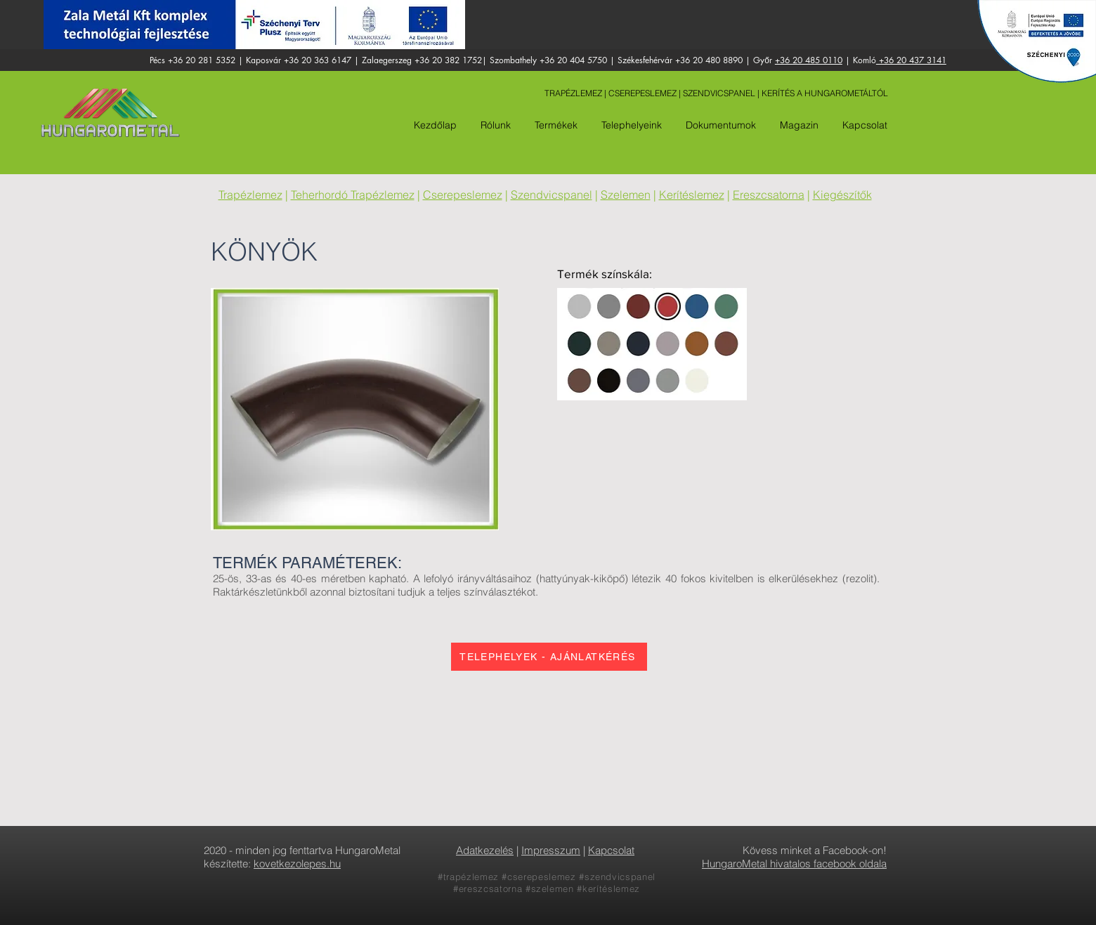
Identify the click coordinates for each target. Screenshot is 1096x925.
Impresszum (550, 850)
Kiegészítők (842, 195)
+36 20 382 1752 (448, 60)
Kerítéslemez (691, 195)
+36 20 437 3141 (911, 60)
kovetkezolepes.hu (297, 863)
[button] (630, 125)
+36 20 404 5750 (573, 60)
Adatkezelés (485, 850)
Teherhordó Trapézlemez (353, 195)
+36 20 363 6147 (317, 60)
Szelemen (626, 195)
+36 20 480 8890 (709, 60)
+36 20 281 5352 (201, 60)
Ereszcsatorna (768, 195)
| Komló (859, 60)
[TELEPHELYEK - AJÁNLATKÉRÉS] (549, 657)
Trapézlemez (250, 195)
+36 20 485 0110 (808, 60)
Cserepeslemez (462, 195)
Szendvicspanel (551, 195)
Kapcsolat (611, 850)
